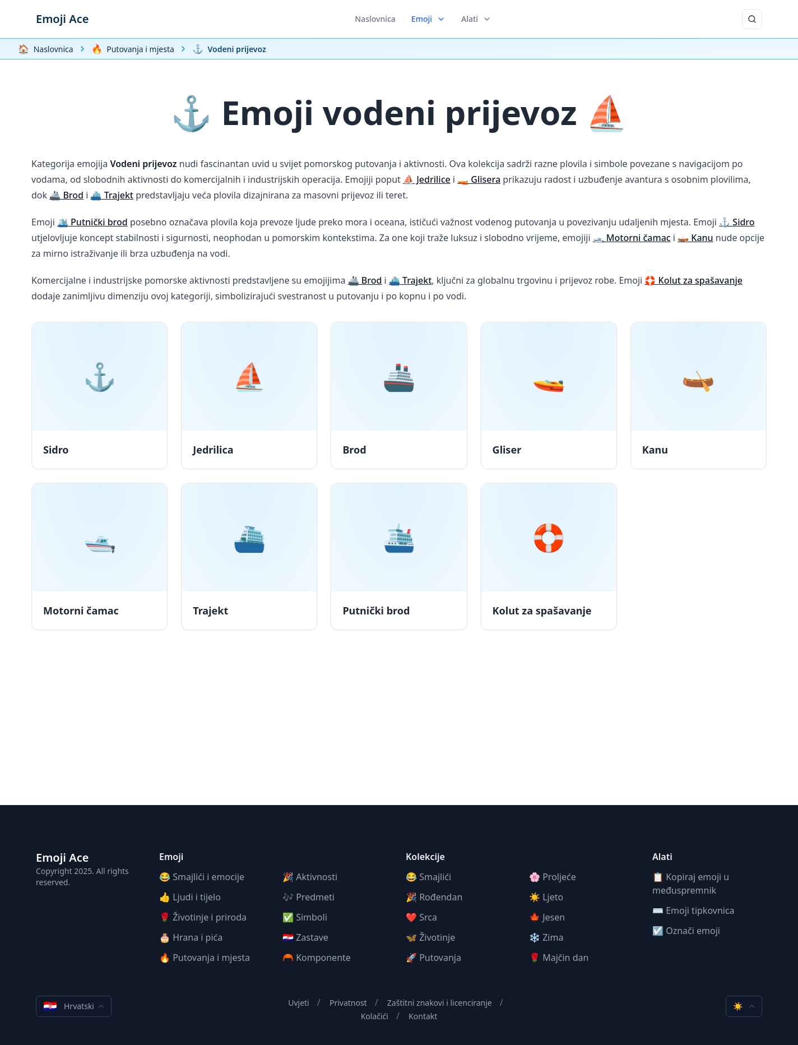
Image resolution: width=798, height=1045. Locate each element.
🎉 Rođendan (434, 897)
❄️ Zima (546, 937)
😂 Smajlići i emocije (201, 877)
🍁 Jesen (547, 917)
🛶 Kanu (695, 238)
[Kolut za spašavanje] (549, 556)
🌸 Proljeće (552, 877)
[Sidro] (99, 395)
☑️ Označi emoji (686, 930)
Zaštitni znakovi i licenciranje (439, 1002)
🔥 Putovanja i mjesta (204, 957)
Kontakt (423, 1016)
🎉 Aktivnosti (309, 877)
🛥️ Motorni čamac (632, 238)
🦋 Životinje (430, 937)
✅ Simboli (304, 917)
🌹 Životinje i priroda (203, 917)
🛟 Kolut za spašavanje (693, 280)
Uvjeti (298, 1002)
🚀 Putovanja (433, 957)
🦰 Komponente (316, 957)
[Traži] (752, 19)
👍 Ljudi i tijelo (190, 897)
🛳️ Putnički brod (92, 222)
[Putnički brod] (399, 556)
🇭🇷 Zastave (305, 937)
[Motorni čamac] (99, 556)
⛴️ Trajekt (111, 195)
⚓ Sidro (736, 222)
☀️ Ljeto (546, 897)
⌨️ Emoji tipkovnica (693, 910)
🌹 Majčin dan (558, 957)
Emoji (428, 18)
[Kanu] (698, 395)
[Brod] (399, 395)
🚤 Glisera (478, 179)
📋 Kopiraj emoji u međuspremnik (690, 883)
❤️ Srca (421, 917)
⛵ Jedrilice (427, 179)
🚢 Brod (66, 195)
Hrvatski (73, 1006)
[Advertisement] (399, 726)
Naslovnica (375, 18)
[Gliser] (549, 395)
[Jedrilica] (249, 395)
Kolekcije (425, 856)
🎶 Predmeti (308, 897)
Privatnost (348, 1002)
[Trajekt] (249, 556)
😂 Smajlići (428, 877)
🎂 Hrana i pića (190, 937)
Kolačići (374, 1016)
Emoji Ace (62, 18)
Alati (476, 18)
